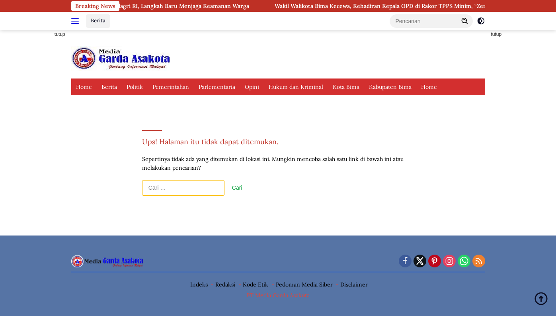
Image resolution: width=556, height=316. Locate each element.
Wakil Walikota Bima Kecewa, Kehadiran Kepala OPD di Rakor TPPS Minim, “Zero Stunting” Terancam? (416, 6)
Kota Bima (346, 86)
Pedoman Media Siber (304, 284)
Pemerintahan (170, 86)
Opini (252, 86)
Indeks (199, 284)
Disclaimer (354, 284)
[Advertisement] (35, 149)
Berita (98, 20)
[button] (465, 20)
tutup (60, 34)
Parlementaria (217, 86)
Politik (135, 86)
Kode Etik (255, 284)
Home (84, 86)
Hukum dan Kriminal (296, 86)
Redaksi (225, 284)
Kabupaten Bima (390, 86)
